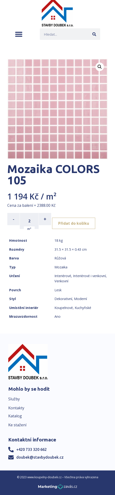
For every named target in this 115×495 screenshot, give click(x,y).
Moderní (80, 298)
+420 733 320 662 (31, 449)
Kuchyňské (83, 307)
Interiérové (62, 276)
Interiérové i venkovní (89, 276)
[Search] (94, 34)
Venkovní (61, 281)
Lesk (58, 290)
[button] (19, 34)
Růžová (60, 258)
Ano (57, 316)
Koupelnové (63, 307)
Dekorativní (63, 298)
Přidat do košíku (73, 223)
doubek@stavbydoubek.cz (40, 457)
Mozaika (60, 267)
